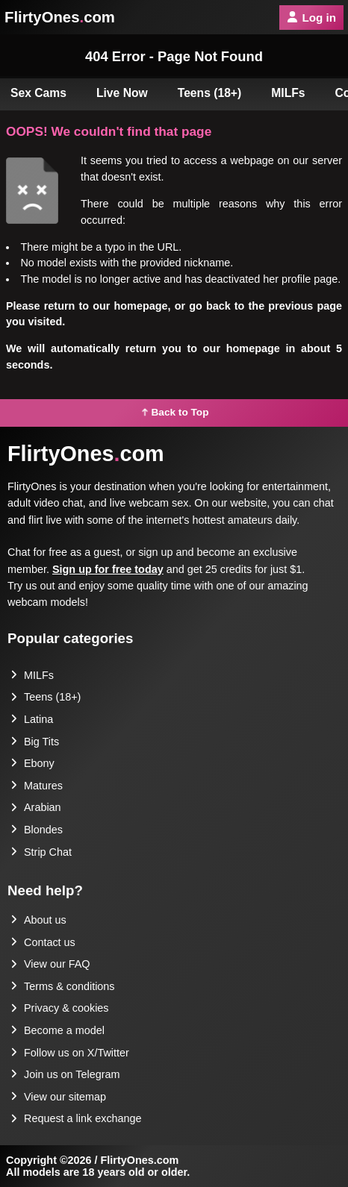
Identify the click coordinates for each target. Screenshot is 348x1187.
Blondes (36, 830)
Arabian (35, 807)
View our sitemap (58, 1097)
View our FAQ (50, 964)
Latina (31, 719)
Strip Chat (41, 852)
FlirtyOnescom (59, 17)
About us (38, 920)
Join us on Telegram (65, 1074)
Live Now (122, 93)
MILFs (288, 93)
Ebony (32, 763)
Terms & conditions (62, 986)
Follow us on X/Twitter (69, 1053)
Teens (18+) (210, 93)
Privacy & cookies (59, 1008)
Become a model (57, 1030)
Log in (311, 17)
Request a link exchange (76, 1118)
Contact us (42, 942)
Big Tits (34, 742)
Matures (36, 786)
